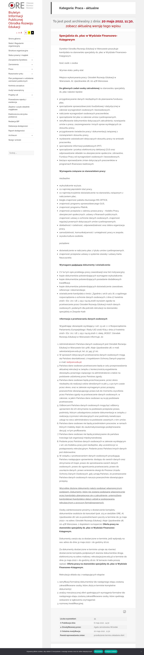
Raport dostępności (16, 131)
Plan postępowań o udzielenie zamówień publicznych (20, 79)
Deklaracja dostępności (18, 126)
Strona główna (14, 39)
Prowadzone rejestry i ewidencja (17, 100)
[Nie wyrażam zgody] (141, 651)
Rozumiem (98, 651)
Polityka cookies (110, 651)
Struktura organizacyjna (18, 51)
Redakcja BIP (13, 121)
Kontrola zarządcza (16, 86)
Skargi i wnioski (14, 140)
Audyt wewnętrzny (16, 90)
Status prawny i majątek (18, 55)
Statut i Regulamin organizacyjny (16, 44)
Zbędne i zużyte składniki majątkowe (18, 108)
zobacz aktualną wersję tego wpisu (93, 26)
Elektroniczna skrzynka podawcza (17, 115)
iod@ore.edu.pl (74, 362)
